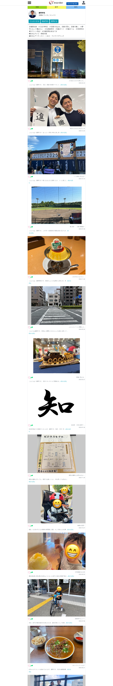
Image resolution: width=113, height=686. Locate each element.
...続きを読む (63, 84)
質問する (54, 21)
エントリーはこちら (72, 3)
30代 (75, 7)
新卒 (56, 7)
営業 (37, 7)
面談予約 (45, 21)
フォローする (34, 21)
